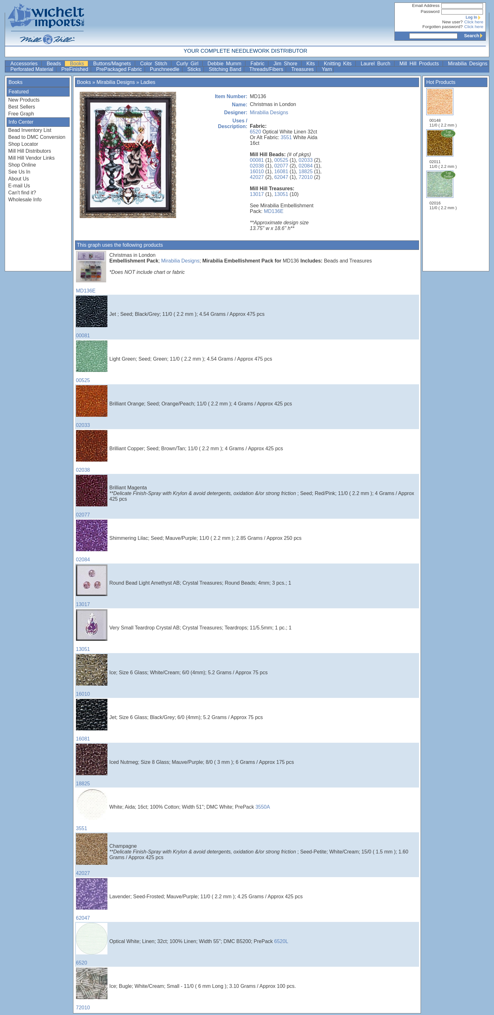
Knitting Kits (339, 63)
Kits (312, 63)
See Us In (19, 171)
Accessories (25, 63)
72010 (306, 177)
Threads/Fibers (266, 69)
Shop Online (22, 165)
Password (430, 11)
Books (78, 63)
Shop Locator (23, 144)
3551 (286, 137)
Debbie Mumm (226, 63)
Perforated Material (32, 69)
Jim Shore (286, 63)
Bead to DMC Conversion (36, 137)
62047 (281, 177)
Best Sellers (21, 106)
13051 (281, 194)
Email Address (425, 5)
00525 (281, 160)
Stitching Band (226, 69)
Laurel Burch (377, 63)
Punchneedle (165, 69)
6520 (255, 131)
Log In (474, 17)
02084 (306, 165)
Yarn (327, 69)
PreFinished (75, 69)
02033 (306, 160)
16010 (257, 171)
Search (474, 35)
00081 (257, 160)
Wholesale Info (25, 199)
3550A (263, 807)
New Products (24, 100)
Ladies (148, 82)
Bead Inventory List (29, 130)
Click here (473, 22)
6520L (281, 941)
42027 (257, 177)
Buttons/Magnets (113, 63)
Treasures (303, 69)
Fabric (258, 63)
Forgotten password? (442, 26)
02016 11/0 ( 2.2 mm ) (443, 190)
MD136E (273, 211)
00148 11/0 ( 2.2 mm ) (443, 107)
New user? (452, 22)
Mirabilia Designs (467, 63)
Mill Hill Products (420, 63)
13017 (257, 194)
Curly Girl (188, 63)
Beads (55, 63)
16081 (281, 171)
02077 (281, 165)
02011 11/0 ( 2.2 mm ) (443, 149)
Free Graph (21, 113)
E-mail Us (19, 185)
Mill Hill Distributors (29, 151)
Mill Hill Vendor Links (31, 158)
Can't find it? (22, 192)
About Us (18, 178)
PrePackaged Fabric (119, 69)
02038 (257, 165)
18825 (306, 171)
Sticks (194, 69)
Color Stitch (155, 63)
